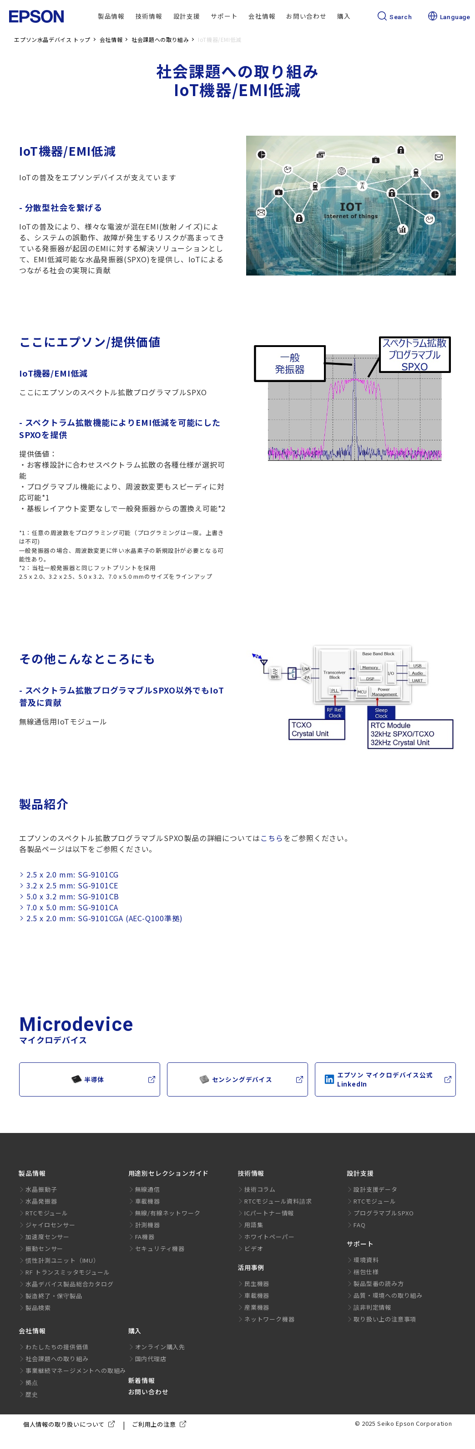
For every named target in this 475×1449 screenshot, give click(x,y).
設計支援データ (376, 1189)
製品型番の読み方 (379, 1283)
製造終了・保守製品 (53, 1295)
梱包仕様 (366, 1271)
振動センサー (44, 1248)
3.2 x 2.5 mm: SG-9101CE (72, 885)
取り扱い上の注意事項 (385, 1319)
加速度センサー (47, 1236)
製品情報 (111, 15)
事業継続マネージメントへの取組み (75, 1370)
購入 (344, 15)
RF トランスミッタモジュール (67, 1272)
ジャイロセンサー (50, 1224)
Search (395, 16)
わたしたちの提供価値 (56, 1346)
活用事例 (251, 1267)
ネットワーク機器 (269, 1319)
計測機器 (147, 1224)
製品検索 (38, 1307)
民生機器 (256, 1283)
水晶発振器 (41, 1201)
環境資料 (366, 1259)
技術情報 (149, 15)
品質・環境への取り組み (388, 1295)
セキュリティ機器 (160, 1248)
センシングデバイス (236, 1079)
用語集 (253, 1224)
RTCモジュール (46, 1213)
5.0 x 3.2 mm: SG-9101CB (72, 896)
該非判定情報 (372, 1307)
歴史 (31, 1394)
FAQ (359, 1224)
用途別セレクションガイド (168, 1173)
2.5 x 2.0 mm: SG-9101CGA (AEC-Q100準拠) (104, 918)
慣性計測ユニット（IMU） (62, 1260)
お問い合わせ (306, 15)
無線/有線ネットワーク (168, 1213)
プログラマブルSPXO (384, 1213)
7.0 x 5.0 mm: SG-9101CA (72, 907)
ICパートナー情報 (269, 1213)
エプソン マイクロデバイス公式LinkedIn (378, 1079)
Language (449, 16)
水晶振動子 (41, 1189)
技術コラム (260, 1189)
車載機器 (147, 1201)
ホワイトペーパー (269, 1236)
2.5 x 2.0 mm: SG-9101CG (72, 874)
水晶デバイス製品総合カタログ (69, 1284)
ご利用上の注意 (161, 1424)
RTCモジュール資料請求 (278, 1201)
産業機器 (256, 1307)
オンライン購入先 (160, 1346)
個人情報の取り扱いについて (70, 1424)
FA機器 (145, 1236)
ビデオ (253, 1248)
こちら (271, 837)
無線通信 (147, 1189)
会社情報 (261, 15)
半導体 (87, 1079)
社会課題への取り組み (56, 1358)
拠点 (31, 1382)
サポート (224, 15)
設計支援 (186, 15)
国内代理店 (151, 1358)
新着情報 (141, 1380)
